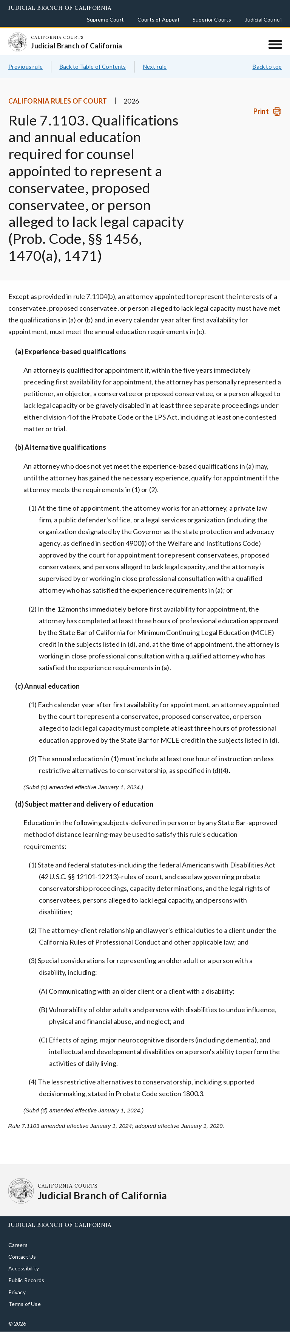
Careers (18, 1245)
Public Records (26, 1280)
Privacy (17, 1292)
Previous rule (25, 66)
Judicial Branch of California (59, 7)
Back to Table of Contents (92, 66)
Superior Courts (212, 19)
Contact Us (22, 1256)
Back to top (267, 66)
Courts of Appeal (158, 19)
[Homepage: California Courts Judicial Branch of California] (17, 42)
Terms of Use (24, 1304)
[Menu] (275, 44)
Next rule (155, 66)
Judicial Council (263, 19)
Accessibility (23, 1268)
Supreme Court (105, 19)
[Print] (267, 111)
